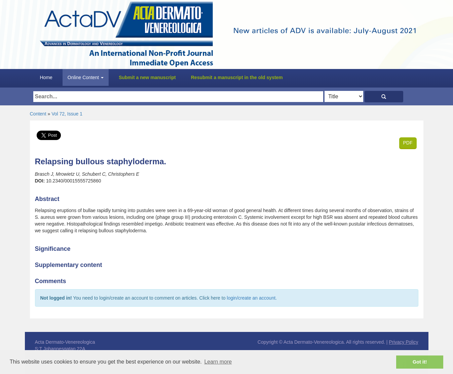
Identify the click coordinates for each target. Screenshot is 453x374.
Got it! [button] (420, 362)
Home (46, 77)
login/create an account (251, 298)
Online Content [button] (86, 77)
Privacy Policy (403, 342)
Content (38, 113)
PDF (408, 142)
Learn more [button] (218, 362)
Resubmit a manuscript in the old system (237, 77)
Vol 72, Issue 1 (66, 113)
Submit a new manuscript (147, 77)
